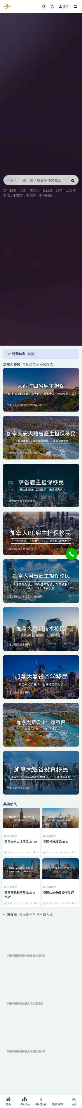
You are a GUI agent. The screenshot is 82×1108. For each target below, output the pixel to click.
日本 (59, 190)
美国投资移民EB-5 (55, 842)
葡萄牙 (18, 195)
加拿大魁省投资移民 (18, 788)
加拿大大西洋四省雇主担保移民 (25, 405)
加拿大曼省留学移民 (18, 692)
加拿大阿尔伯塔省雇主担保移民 (25, 596)
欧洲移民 (45, 195)
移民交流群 (41, 1101)
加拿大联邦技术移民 (18, 644)
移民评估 (24, 1101)
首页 (8, 1101)
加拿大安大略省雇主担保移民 (23, 453)
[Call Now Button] (72, 554)
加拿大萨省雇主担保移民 (21, 501)
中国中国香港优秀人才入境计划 (25, 1003)
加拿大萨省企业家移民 (19, 740)
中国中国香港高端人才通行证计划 (26, 1051)
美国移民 (10, 836)
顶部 (74, 1101)
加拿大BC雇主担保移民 (20, 548)
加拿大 (34, 190)
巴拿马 (70, 190)
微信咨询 (57, 1101)
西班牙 (31, 195)
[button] (11, 180)
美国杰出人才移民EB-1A (20, 842)
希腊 (6, 195)
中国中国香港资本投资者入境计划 (26, 955)
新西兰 (47, 190)
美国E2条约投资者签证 (58, 892)
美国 (23, 190)
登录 (64, 6)
